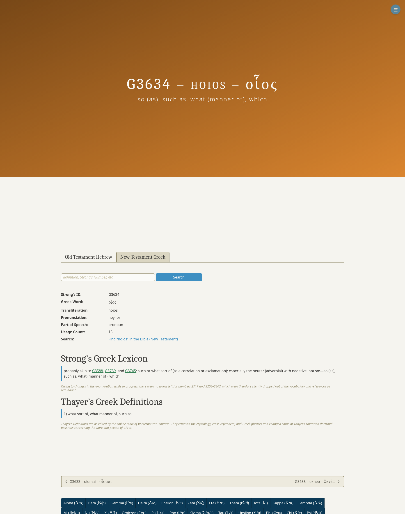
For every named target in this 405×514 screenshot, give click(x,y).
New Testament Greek (142, 257)
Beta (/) (96, 502)
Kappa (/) (283, 502)
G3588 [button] (97, 370)
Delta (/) (147, 502)
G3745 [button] (130, 370)
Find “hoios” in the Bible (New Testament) (143, 339)
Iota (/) (261, 502)
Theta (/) (239, 502)
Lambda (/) (310, 502)
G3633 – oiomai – (88, 481)
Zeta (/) (196, 502)
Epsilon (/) (172, 502)
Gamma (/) (122, 502)
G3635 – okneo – (317, 481)
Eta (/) (216, 502)
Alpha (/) (73, 502)
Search (179, 277)
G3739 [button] (110, 370)
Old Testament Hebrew (88, 257)
